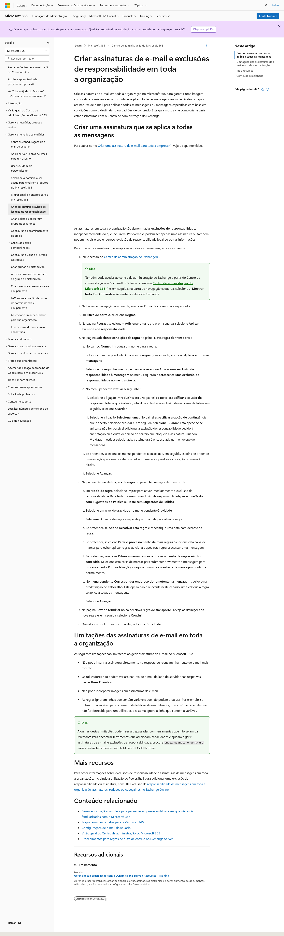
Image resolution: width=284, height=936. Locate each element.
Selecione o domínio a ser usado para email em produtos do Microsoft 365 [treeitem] (29, 182)
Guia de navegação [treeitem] (19, 420)
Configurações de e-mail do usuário (106, 828)
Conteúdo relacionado (249, 76)
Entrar (275, 5)
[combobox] (27, 51)
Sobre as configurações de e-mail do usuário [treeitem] (28, 144)
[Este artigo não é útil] (267, 89)
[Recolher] (48, 42)
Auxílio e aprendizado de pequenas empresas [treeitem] (22, 81)
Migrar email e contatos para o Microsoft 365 (113, 822)
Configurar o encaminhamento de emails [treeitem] (29, 233)
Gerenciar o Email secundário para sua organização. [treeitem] (28, 317)
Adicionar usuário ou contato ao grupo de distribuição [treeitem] (28, 276)
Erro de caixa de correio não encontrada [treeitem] (28, 329)
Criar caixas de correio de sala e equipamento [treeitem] (30, 288)
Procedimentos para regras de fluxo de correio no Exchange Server (127, 839)
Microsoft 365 (96, 45)
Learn (78, 45)
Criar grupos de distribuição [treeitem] (28, 267)
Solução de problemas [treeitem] (21, 394)
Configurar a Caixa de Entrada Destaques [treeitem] (29, 257)
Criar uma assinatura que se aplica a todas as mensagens (253, 54)
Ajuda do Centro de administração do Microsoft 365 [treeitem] (28, 69)
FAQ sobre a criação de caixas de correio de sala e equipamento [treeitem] (29, 303)
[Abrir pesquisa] (266, 5)
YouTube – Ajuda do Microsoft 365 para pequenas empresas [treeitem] (26, 93)
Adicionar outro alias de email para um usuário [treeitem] (29, 156)
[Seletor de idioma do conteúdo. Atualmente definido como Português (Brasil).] (20, 929)
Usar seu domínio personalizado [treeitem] (21, 168)
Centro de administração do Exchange (130, 257)
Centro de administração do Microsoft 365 (137, 45)
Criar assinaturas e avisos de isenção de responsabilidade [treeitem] (28, 209)
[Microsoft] (7, 5)
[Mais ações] (206, 45)
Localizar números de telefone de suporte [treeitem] (28, 411)
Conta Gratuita (268, 16)
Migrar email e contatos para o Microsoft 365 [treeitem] (29, 197)
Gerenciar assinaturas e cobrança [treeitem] (28, 353)
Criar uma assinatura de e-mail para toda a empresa (133, 145)
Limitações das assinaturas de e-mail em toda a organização (256, 63)
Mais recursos (244, 70)
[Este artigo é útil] (262, 89)
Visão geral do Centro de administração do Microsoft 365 (121, 833)
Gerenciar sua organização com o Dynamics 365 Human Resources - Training (121, 875)
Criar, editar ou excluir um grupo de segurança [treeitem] (26, 221)
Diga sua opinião (203, 29)
